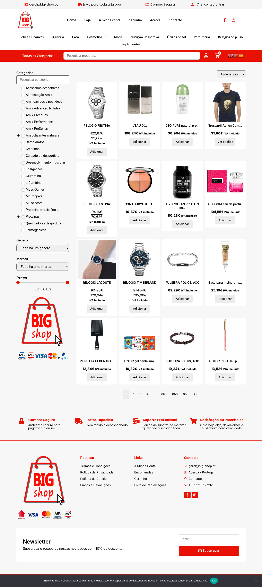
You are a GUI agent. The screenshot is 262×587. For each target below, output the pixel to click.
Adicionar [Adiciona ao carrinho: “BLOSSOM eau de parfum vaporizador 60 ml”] (225, 220)
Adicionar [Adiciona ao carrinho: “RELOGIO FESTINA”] (96, 152)
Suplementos (131, 44)
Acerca (155, 20)
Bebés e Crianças (31, 37)
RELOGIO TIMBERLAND (139, 282)
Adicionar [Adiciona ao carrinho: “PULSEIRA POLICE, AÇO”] (182, 299)
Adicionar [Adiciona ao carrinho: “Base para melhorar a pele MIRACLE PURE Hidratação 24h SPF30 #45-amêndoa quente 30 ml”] (225, 299)
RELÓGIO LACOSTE (97, 282)
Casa (75, 37)
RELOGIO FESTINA (97, 125)
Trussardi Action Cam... (225, 125)
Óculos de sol (176, 37)
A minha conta (110, 20)
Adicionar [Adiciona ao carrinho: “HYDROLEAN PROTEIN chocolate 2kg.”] (182, 224)
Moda (118, 37)
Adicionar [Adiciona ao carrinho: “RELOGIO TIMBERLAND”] (139, 309)
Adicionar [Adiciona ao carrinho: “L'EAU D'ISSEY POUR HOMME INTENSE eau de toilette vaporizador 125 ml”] (139, 142)
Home (71, 20)
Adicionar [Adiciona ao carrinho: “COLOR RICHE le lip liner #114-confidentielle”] (225, 377)
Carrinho (135, 20)
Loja (87, 20)
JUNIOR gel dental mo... (140, 361)
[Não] (255, 580)
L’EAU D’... (139, 125)
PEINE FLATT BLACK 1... (97, 361)
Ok (214, 580)
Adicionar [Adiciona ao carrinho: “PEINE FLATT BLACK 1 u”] (96, 377)
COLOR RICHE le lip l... (225, 361)
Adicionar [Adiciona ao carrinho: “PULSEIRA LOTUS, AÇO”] (182, 377)
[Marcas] (42, 267)
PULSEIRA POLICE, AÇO (182, 282)
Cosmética (96, 37)
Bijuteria (58, 37)
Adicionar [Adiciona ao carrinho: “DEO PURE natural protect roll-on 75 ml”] (182, 142)
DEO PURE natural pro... (182, 125)
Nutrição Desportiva (144, 37)
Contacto (175, 20)
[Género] (42, 248)
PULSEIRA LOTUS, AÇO (182, 361)
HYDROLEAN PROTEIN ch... (182, 206)
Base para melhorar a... (225, 282)
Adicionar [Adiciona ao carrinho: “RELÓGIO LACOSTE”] (96, 309)
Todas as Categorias (37, 55)
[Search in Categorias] (42, 79)
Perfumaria (202, 37)
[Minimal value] (42, 282)
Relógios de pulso (230, 37)
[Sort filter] (231, 74)
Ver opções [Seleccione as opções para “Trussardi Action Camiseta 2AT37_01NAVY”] (225, 142)
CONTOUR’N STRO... (140, 204)
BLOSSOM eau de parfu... (225, 204)
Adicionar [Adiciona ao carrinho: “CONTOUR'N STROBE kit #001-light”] (139, 220)
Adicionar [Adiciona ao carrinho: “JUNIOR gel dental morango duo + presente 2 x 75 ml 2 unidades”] (139, 377)
